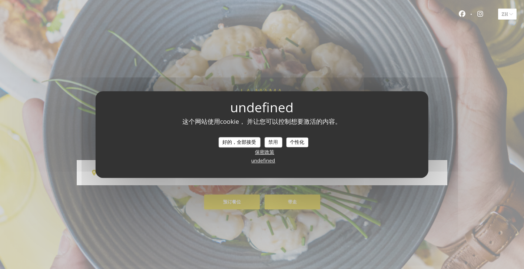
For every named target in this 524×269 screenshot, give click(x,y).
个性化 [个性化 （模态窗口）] (297, 142)
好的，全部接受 (239, 142)
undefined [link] (263, 160)
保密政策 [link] (264, 152)
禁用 (273, 142)
